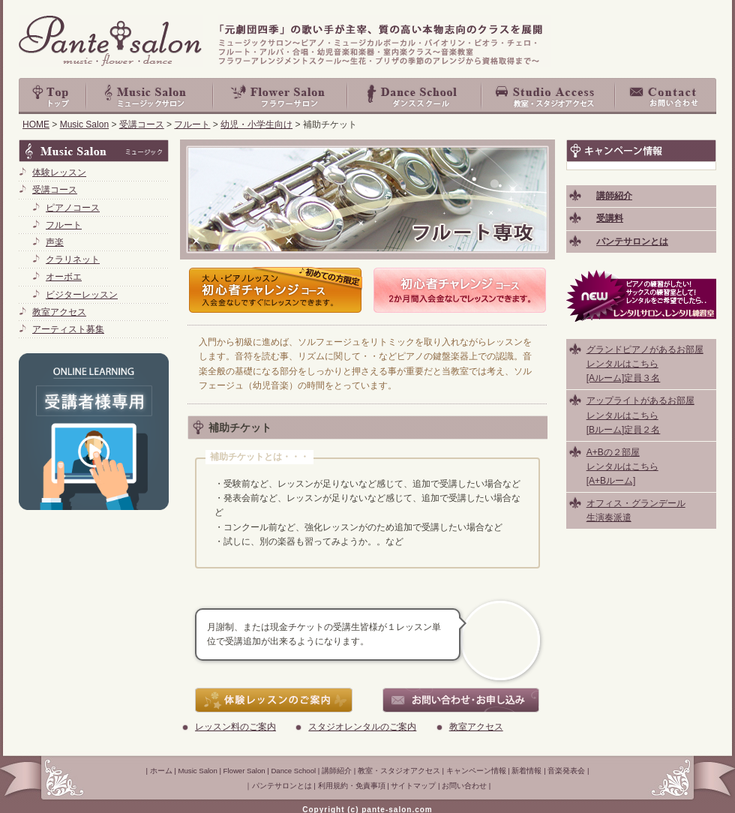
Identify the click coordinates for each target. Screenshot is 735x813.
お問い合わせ (666, 96)
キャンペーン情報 (476, 770)
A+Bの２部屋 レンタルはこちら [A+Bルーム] (622, 466)
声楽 (55, 242)
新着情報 (527, 770)
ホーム (161, 770)
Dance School (415, 96)
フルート (192, 124)
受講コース (141, 124)
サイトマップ (413, 786)
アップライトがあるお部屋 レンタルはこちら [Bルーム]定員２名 (640, 414)
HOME (36, 124)
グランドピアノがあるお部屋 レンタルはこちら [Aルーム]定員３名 (645, 363)
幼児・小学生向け (256, 124)
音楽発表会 (566, 770)
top (52, 96)
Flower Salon (281, 96)
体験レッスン (59, 172)
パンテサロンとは (282, 786)
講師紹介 (337, 770)
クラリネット (73, 259)
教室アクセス (476, 727)
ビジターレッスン (82, 295)
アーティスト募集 (68, 329)
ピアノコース (73, 207)
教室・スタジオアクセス (549, 96)
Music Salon (150, 96)
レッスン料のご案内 (235, 727)
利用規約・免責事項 (352, 786)
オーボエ (64, 277)
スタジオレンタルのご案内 (362, 727)
